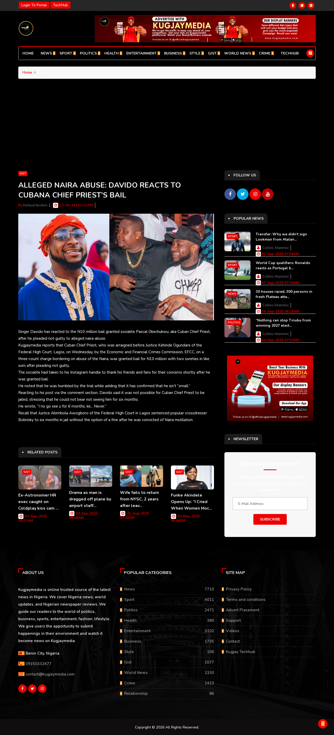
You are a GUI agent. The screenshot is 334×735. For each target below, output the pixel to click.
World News (239, 53)
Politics (90, 53)
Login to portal (34, 5)
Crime (266, 53)
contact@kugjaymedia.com (50, 673)
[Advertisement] (167, 131)
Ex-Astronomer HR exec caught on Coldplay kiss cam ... (38, 501)
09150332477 (38, 663)
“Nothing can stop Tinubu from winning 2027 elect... (283, 322)
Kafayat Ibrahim (35, 205)
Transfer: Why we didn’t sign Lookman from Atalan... (281, 236)
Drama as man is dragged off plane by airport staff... (90, 499)
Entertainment (143, 53)
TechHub (60, 5)
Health (113, 53)
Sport (67, 53)
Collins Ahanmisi (276, 247)
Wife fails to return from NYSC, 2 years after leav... (139, 499)
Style (196, 53)
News (48, 53)
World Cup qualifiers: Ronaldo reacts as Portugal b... (283, 265)
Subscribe (270, 518)
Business (174, 53)
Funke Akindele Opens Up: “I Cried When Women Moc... (191, 501)
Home (28, 53)
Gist (214, 53)
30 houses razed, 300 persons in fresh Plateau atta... (284, 294)
